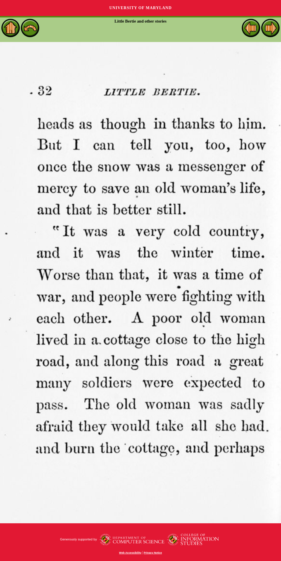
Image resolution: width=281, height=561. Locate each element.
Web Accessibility (130, 552)
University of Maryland (140, 8)
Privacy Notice (153, 552)
